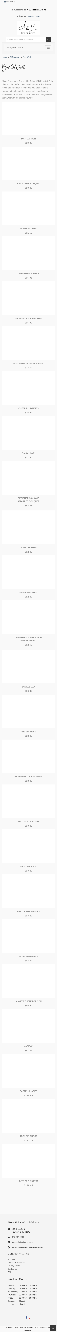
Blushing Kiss (28, 229)
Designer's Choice (28, 273)
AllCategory (15, 57)
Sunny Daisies (28, 547)
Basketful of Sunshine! (29, 777)
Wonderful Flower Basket (28, 363)
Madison (28, 1046)
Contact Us (12, 1269)
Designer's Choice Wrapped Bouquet (28, 499)
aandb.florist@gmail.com (22, 1242)
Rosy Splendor (28, 1136)
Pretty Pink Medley (28, 911)
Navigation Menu (15, 47)
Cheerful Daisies (28, 408)
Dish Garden (28, 139)
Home (5, 57)
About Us (12, 1259)
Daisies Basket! (28, 592)
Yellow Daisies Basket (28, 318)
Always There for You (28, 1001)
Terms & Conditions (16, 1262)
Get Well (27, 57)
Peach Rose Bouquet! (28, 184)
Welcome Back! (28, 866)
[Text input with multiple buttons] (26, 39)
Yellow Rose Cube (28, 822)
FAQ (10, 1272)
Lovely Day (28, 687)
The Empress (28, 732)
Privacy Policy (14, 1266)
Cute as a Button (28, 1181)
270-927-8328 (34, 16)
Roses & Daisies (28, 956)
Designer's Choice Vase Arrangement (28, 639)
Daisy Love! (28, 453)
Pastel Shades (28, 1091)
